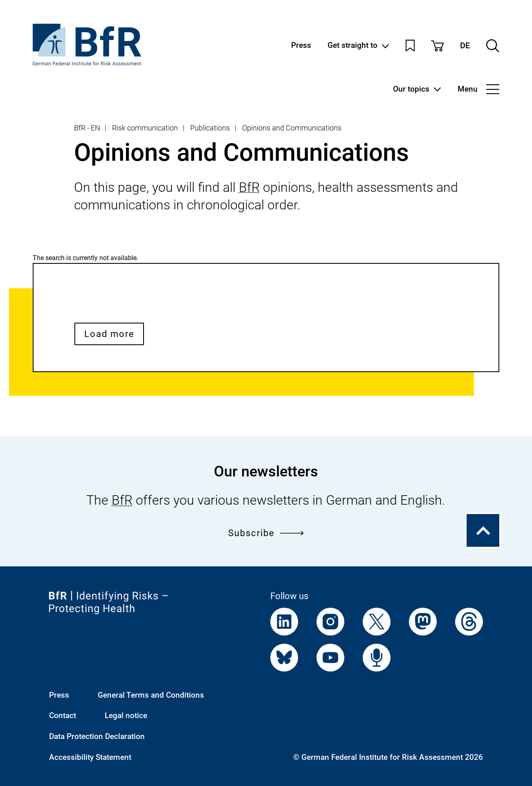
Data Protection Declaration (97, 736)
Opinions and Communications (291, 128)
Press (301, 45)
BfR (249, 187)
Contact (62, 715)
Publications (210, 128)
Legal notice (126, 715)
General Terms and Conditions (151, 695)
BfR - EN (87, 128)
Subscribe (265, 532)
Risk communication (145, 128)
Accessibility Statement (90, 757)
